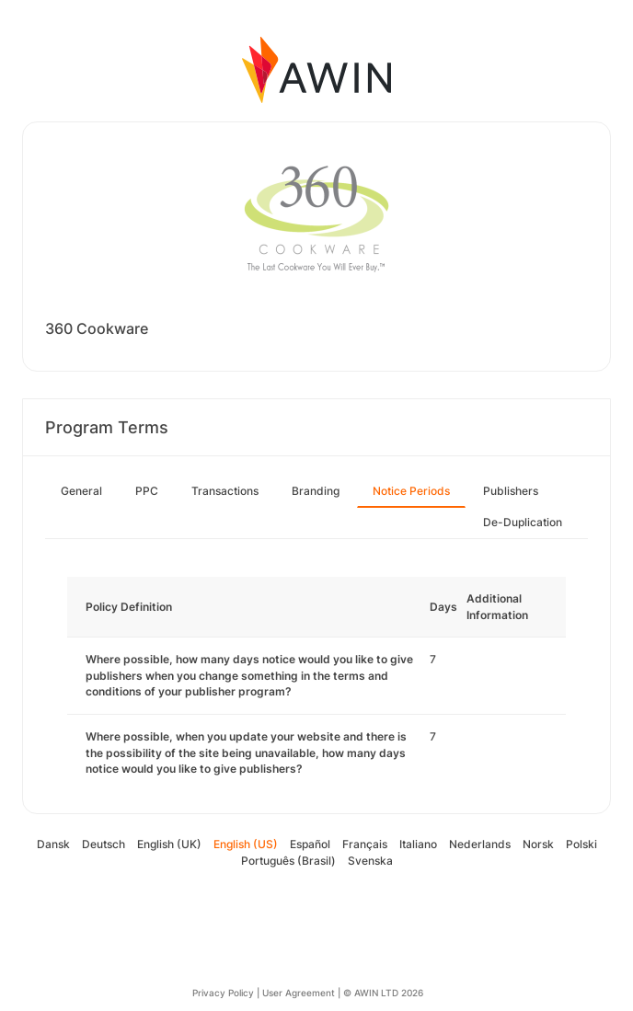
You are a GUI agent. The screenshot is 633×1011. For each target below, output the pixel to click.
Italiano (418, 844)
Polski (581, 844)
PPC (146, 491)
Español (310, 844)
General (81, 491)
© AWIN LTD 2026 (383, 992)
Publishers (510, 491)
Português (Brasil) (288, 860)
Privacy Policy (223, 992)
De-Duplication (522, 522)
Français (364, 844)
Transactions (225, 491)
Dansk (53, 844)
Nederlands (480, 844)
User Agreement (298, 992)
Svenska (370, 860)
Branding (316, 491)
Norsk (538, 844)
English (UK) (169, 844)
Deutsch (103, 844)
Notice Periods (411, 491)
